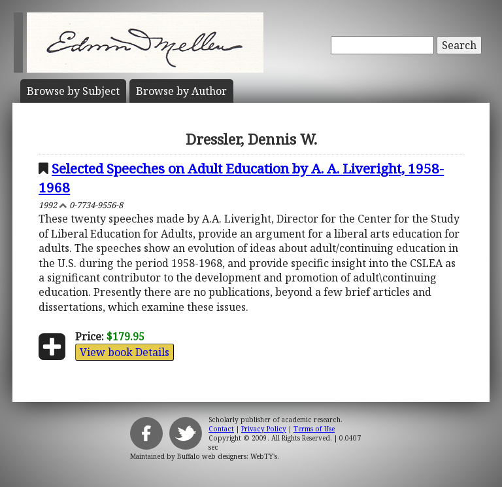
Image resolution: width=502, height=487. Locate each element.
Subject (73, 91)
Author (181, 91)
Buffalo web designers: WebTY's (227, 456)
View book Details (124, 352)
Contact (221, 428)
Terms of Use (314, 428)
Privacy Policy (263, 428)
